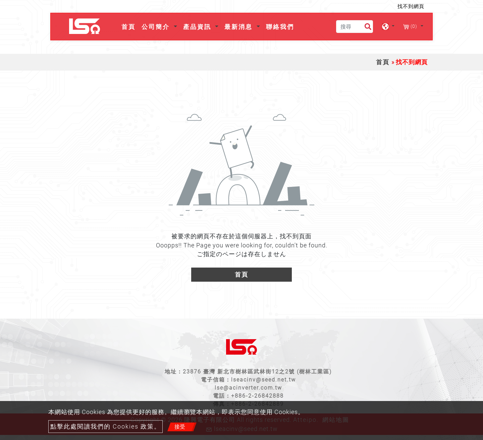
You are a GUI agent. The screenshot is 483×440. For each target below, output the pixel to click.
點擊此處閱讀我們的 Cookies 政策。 (105, 426)
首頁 (129, 26)
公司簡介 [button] (157, 26)
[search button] (365, 28)
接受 (179, 427)
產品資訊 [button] (198, 26)
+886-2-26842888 (257, 396)
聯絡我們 (280, 26)
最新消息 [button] (239, 26)
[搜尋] (354, 26)
